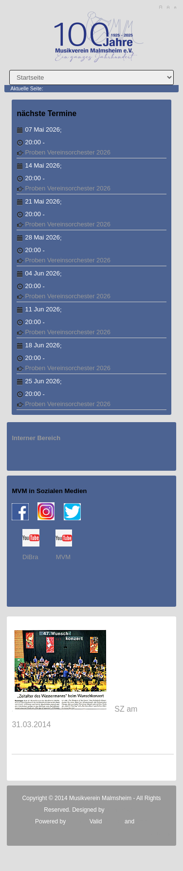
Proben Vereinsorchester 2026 (67, 152)
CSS (142, 821)
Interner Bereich (36, 438)
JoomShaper (122, 809)
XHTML (113, 821)
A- (175, 7)
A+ (160, 7)
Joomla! (77, 821)
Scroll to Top (156, 833)
